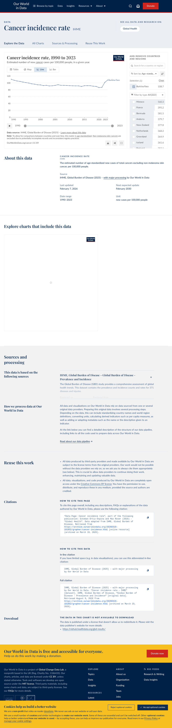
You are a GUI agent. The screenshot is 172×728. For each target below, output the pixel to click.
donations (48, 711)
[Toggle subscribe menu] (138, 6)
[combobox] (130, 6)
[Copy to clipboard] (144, 517)
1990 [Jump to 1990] (17, 126)
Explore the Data (14, 43)
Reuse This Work (95, 43)
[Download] (108, 143)
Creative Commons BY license (96, 484)
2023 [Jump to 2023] (120, 126)
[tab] (14, 69)
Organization (122, 685)
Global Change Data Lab (51, 675)
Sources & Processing (64, 43)
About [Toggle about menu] (100, 6)
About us (121, 680)
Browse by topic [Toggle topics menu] (43, 6)
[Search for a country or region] (147, 66)
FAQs (11, 697)
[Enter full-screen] (121, 143)
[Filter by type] (147, 95)
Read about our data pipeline (76, 441)
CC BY (36, 143)
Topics (91, 680)
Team (118, 697)
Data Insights (151, 685)
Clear (161, 80)
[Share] (114, 143)
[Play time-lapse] (9, 126)
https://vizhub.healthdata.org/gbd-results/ (84, 635)
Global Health (130, 29)
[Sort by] (144, 74)
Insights (71, 6)
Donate (151, 6)
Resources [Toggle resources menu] (85, 6)
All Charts (38, 43)
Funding (120, 691)
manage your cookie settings (17, 721)
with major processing (114, 178)
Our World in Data (21, 6)
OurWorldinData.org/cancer (19, 143)
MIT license (28, 689)
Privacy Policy (151, 718)
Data (60, 6)
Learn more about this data (73, 133)
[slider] (25, 126)
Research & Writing (154, 680)
